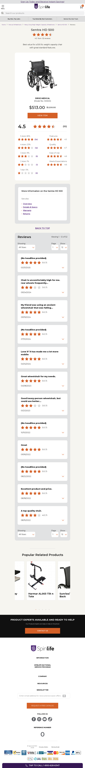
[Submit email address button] (64, 696)
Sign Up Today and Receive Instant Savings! (42, 2)
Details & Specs (30, 207)
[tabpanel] (41, 580)
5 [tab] (49, 610)
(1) (37, 165)
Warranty (27, 210)
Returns (26, 214)
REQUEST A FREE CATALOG (42, 706)
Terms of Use (55, 747)
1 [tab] (36, 610)
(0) (37, 173)
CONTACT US (42, 631)
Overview (27, 204)
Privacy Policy (43, 747)
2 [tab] (39, 610)
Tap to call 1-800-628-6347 (44, 765)
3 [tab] (42, 610)
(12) (36, 148)
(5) (37, 156)
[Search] (2, 13)
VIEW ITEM (42, 115)
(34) (36, 139)
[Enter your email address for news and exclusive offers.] (44, 695)
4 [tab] (46, 610)
